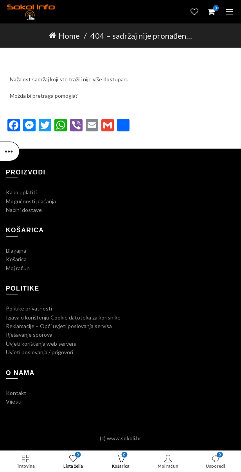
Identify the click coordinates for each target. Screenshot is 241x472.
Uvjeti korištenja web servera (41, 343)
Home (69, 35)
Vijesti (14, 401)
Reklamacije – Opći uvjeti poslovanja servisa (59, 326)
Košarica (16, 259)
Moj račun (18, 268)
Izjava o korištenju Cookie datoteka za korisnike (63, 317)
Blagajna (16, 250)
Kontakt (16, 392)
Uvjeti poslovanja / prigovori (39, 352)
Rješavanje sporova (29, 334)
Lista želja (194, 12)
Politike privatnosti (29, 308)
